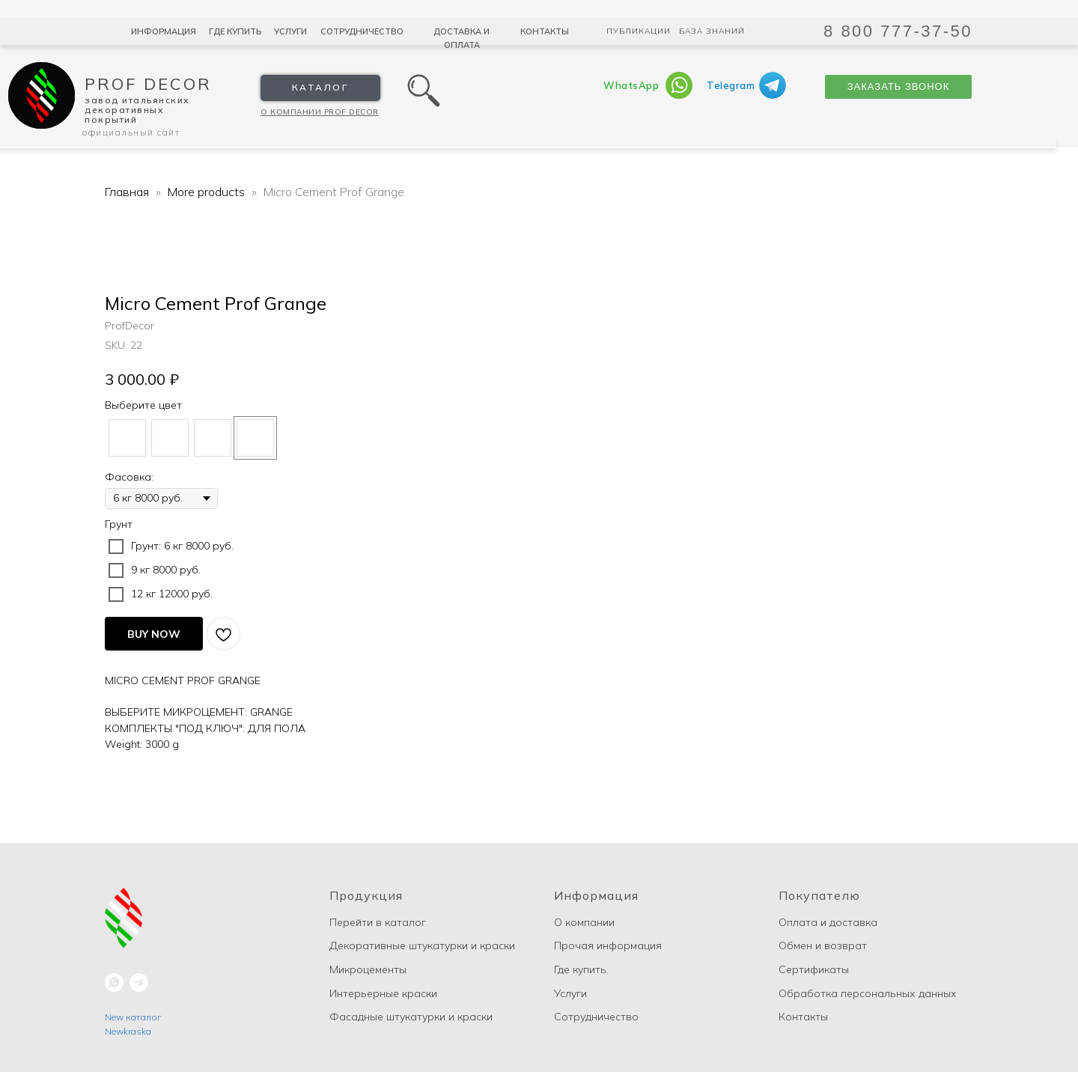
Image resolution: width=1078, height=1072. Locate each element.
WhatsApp (631, 85)
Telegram (731, 85)
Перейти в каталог (377, 922)
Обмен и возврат (823, 945)
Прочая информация (608, 945)
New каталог (133, 1017)
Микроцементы (367, 969)
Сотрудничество (362, 31)
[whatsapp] (114, 982)
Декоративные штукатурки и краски (422, 945)
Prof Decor (148, 83)
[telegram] (139, 982)
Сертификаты (814, 969)
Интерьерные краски (383, 993)
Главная (127, 191)
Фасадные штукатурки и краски (411, 1016)
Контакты (544, 31)
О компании (584, 922)
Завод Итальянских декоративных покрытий (137, 109)
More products (208, 191)
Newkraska (128, 1031)
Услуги (290, 31)
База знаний (712, 31)
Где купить (235, 31)
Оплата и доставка (828, 922)
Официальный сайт (131, 132)
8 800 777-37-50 (897, 31)
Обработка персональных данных (868, 993)
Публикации (638, 31)
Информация (163, 31)
